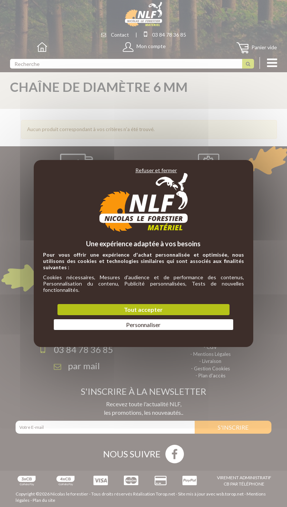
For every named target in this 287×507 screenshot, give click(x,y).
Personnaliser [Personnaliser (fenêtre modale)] (143, 324)
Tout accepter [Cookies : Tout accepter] (143, 309)
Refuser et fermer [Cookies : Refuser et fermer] (156, 170)
